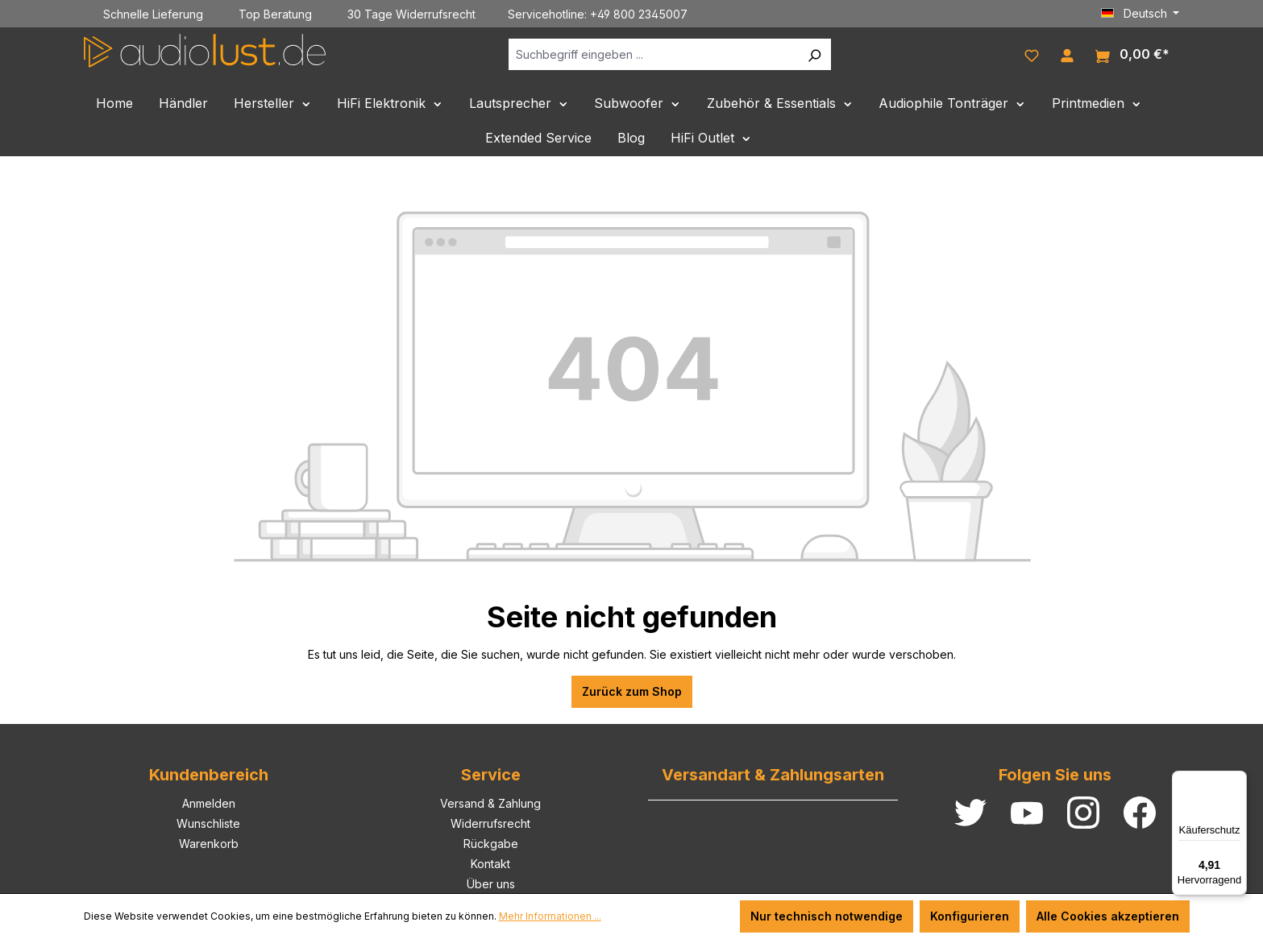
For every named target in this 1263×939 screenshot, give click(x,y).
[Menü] (1237, 780)
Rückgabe (490, 843)
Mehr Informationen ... (550, 916)
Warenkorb (209, 843)
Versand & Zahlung (490, 803)
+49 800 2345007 (639, 14)
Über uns (491, 884)
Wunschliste (208, 823)
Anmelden (208, 803)
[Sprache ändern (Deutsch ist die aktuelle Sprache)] (1140, 13)
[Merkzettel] (1031, 54)
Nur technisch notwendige (826, 916)
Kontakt (490, 864)
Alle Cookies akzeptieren (1108, 916)
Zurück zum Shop (632, 691)
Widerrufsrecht (490, 823)
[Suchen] (814, 54)
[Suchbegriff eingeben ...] (653, 54)
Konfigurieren (969, 916)
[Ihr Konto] (1067, 54)
